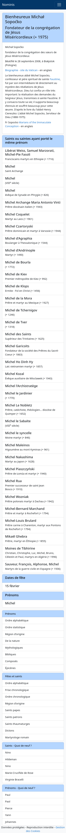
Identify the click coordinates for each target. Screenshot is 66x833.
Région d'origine (14, 634)
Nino (8, 752)
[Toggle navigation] (59, 4)
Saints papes (12, 710)
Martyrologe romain (17, 737)
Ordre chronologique (17, 696)
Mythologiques (14, 647)
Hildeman (11, 759)
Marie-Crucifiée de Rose (19, 773)
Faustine (55, 79)
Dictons (9, 730)
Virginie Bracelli (14, 779)
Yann (8, 815)
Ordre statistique (15, 627)
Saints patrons (13, 717)
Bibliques (10, 654)
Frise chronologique (17, 690)
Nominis (8, 4)
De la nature (12, 640)
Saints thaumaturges (17, 724)
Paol (7, 801)
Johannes (10, 822)
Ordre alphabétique (17, 620)
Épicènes (10, 668)
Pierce (8, 808)
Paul (7, 794)
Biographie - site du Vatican (21, 70)
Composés (11, 661)
